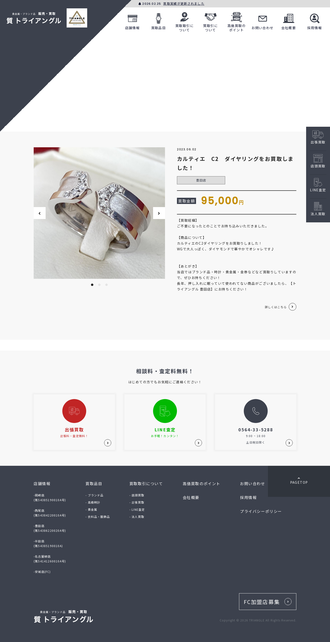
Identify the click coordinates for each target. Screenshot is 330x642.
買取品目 (158, 20)
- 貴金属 (91, 509)
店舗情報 (132, 20)
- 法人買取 (136, 517)
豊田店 (201, 180)
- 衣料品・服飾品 (97, 517)
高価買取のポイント (236, 20)
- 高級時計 (92, 502)
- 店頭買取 (136, 495)
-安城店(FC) (42, 572)
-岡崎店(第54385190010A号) (50, 497)
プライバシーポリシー (261, 511)
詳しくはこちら (276, 307)
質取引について (210, 20)
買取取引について (184, 20)
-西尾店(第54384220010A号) (50, 512)
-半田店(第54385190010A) (48, 543)
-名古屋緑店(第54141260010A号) (50, 558)
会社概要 (288, 20)
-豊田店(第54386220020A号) (50, 528)
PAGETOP (299, 481)
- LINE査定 (137, 509)
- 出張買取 (136, 502)
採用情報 (314, 20)
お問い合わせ (262, 20)
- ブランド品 (94, 495)
